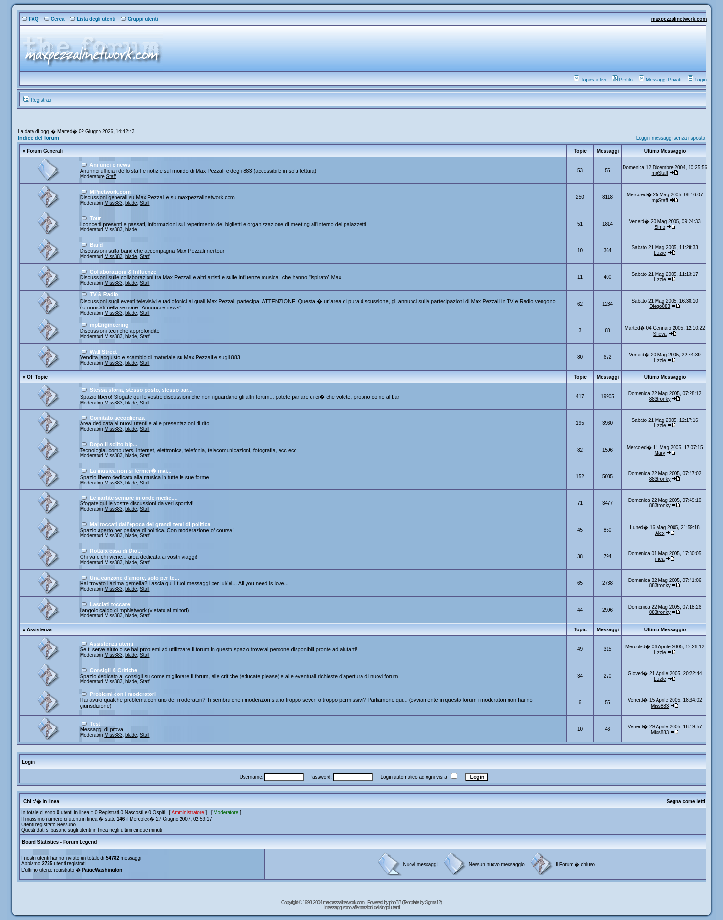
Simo (659, 227)
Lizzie (660, 253)
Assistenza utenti (111, 643)
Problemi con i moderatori (123, 694)
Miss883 (113, 203)
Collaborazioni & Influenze (123, 271)
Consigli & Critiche (113, 670)
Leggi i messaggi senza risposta (670, 138)
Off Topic (37, 377)
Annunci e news (109, 165)
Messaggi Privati (660, 79)
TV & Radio (104, 294)
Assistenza (39, 629)
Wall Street (103, 352)
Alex (659, 533)
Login (697, 79)
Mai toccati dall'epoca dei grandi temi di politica (150, 524)
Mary (660, 453)
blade (131, 203)
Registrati (37, 100)
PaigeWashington (102, 869)
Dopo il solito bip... (113, 444)
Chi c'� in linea (41, 801)
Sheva (660, 334)
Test (95, 723)
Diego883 (659, 306)
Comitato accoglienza (117, 417)
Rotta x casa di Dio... (116, 551)
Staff (111, 176)
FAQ (30, 19)
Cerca (54, 19)
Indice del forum (38, 138)
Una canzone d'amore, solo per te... (134, 578)
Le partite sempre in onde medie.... (134, 497)
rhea (660, 559)
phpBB (395, 902)
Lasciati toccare (110, 604)
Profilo (622, 79)
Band (96, 245)
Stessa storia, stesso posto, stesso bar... (141, 390)
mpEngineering (109, 325)
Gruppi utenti (139, 19)
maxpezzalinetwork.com (679, 19)
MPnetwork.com (110, 191)
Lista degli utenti (92, 19)
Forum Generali (45, 151)
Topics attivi (590, 79)
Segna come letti (686, 801)
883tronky (660, 399)
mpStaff (660, 173)
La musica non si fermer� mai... (131, 471)
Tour (95, 218)
